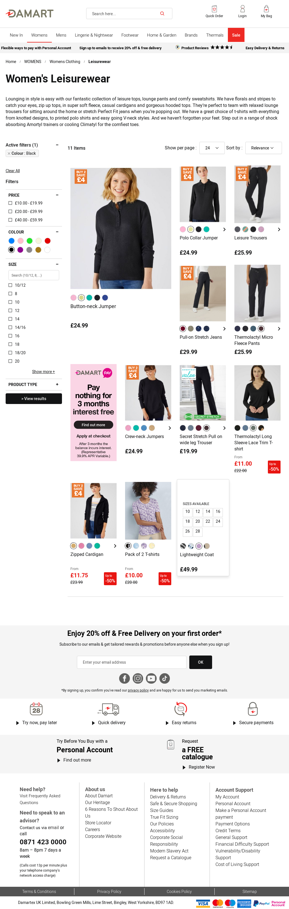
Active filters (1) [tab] (22, 145)
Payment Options (232, 824)
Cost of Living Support (237, 864)
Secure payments (256, 722)
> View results (33, 398)
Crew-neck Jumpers (144, 436)
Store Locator (98, 823)
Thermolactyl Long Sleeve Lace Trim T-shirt (253, 442)
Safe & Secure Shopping (173, 803)
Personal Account (232, 803)
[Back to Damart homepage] (30, 13)
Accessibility (162, 830)
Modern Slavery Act (169, 851)
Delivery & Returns (168, 797)
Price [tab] (13, 195)
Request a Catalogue (170, 857)
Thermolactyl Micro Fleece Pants (253, 340)
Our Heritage (97, 802)
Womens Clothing (65, 61)
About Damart (99, 796)
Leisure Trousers (250, 238)
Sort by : (234, 148)
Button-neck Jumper (93, 306)
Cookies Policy (179, 891)
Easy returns (184, 722)
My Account (227, 797)
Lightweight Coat (197, 554)
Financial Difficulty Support (242, 844)
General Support (231, 837)
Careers (92, 829)
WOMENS (32, 61)
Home (11, 61)
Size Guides (161, 810)
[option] (73, 298)
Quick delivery (112, 722)
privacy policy (138, 690)
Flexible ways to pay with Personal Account (36, 47)
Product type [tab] (22, 384)
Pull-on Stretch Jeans (201, 337)
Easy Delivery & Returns (265, 47)
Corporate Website (103, 836)
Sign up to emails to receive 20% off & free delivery (120, 47)
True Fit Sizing (164, 817)
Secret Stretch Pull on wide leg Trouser (201, 439)
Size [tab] (12, 264)
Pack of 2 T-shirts (142, 554)
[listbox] (90, 298)
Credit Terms (228, 830)
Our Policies (162, 824)
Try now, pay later (39, 722)
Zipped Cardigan (86, 554)
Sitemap (250, 891)
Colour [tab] (16, 232)
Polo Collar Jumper (199, 238)
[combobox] (129, 13)
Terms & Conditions (39, 891)
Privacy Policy (109, 891)
